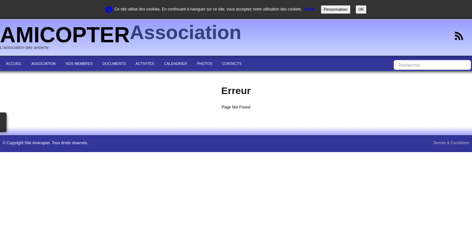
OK (361, 9)
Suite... (311, 9)
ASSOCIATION (43, 64)
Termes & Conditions (451, 143)
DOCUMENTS (114, 64)
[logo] (123, 38)
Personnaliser (335, 9)
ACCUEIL (14, 64)
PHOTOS (204, 64)
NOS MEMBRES (79, 64)
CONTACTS (232, 64)
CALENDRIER (175, 64)
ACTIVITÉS (144, 64)
